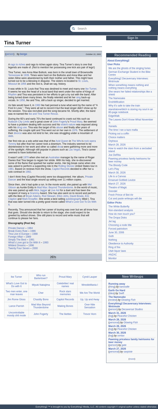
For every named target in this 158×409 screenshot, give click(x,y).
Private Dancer (16, 228)
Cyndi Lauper (89, 276)
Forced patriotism (118, 228)
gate (124, 345)
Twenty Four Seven (18, 248)
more (131, 359)
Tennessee (14, 75)
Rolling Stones (66, 166)
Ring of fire (114, 247)
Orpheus (113, 141)
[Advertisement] (79, 10)
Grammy (34, 193)
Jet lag (112, 221)
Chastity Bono (41, 299)
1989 (28, 236)
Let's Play (113, 169)
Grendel (112, 191)
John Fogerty (60, 121)
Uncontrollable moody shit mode (16, 314)
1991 (32, 239)
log (111, 315)
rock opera (90, 141)
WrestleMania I (89, 284)
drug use (22, 127)
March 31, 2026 (117, 313)
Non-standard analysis (120, 210)
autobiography (73, 199)
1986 (33, 231)
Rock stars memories (65, 293)
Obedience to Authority (120, 243)
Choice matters (116, 137)
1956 (23, 83)
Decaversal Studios (132, 309)
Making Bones (65, 306)
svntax (120, 335)
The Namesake (116, 98)
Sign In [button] (132, 38)
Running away (116, 283)
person (10, 54)
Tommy (12, 143)
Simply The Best (17, 239)
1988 (35, 233)
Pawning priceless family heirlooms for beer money (131, 341)
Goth (111, 236)
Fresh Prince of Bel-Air (120, 194)
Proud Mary (76, 121)
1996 (31, 245)
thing (112, 286)
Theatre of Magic (117, 187)
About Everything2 (118, 60)
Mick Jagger (40, 190)
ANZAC (112, 254)
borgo (23, 54)
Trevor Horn (89, 314)
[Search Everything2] (110, 28)
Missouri (12, 83)
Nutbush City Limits (18, 121)
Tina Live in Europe (18, 233)
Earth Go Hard (116, 290)
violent (64, 124)
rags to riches (17, 64)
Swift (121, 293)
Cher (41, 292)
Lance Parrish (16, 306)
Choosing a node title (120, 225)
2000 (35, 248)
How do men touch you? (121, 214)
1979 (26, 157)
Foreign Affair (15, 236)
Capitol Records (61, 169)
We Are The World (90, 292)
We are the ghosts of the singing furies (129, 68)
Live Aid (55, 190)
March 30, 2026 (116, 172)
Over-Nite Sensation (89, 306)
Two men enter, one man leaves (16, 293)
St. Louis (83, 81)
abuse (59, 127)
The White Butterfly (118, 206)
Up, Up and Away (89, 299)
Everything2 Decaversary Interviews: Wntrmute (129, 305)
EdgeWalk (114, 115)
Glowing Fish (128, 299)
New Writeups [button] (132, 276)
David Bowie (77, 196)
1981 (11, 169)
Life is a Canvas (117, 176)
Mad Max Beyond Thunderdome (40, 306)
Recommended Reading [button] (132, 55)
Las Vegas (74, 149)
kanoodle (124, 286)
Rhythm (12, 94)
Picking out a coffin (118, 133)
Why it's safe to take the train (124, 105)
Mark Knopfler (29, 199)
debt (10, 136)
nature (72, 124)
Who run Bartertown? (41, 277)
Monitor (112, 258)
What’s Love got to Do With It (24, 242)
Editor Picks (114, 202)
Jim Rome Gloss (16, 299)
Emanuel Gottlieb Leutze (121, 180)
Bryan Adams (33, 196)
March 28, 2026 (116, 144)
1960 (38, 105)
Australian (54, 157)
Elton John (63, 196)
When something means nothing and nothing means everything (128, 86)
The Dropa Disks (117, 217)
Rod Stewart (48, 196)
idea (111, 293)
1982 (28, 171)
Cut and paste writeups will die (125, 198)
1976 (74, 130)
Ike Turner (90, 88)
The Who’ (77, 141)
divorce (18, 133)
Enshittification (116, 102)
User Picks (113, 64)
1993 (46, 242)
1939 (26, 75)
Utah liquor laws (117, 251)
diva (59, 146)
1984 (30, 228)
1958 (22, 100)
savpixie (127, 351)
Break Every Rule (17, 231)
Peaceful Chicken (126, 315)
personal (114, 322)
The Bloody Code (118, 165)
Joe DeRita (114, 155)
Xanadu (112, 126)
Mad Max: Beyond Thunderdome (55, 187)
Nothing (112, 239)
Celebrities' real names (65, 285)
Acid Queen (62, 141)
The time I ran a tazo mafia (123, 129)
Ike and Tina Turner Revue (43, 113)
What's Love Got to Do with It (16, 285)
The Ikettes (65, 314)
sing (78, 97)
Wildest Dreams (17, 245)
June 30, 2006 (116, 232)
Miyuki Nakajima (41, 284)
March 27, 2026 (116, 183)
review (112, 299)
